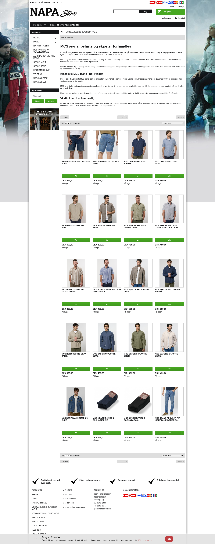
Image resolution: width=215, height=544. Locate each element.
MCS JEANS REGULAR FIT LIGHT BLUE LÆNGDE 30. (167, 419)
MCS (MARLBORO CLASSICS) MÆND (41, 51)
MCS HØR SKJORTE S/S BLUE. (166, 162)
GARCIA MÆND (40, 62)
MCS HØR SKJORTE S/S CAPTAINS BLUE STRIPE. (167, 226)
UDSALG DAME (39, 82)
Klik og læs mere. (145, 540)
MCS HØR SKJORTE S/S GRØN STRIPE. (135, 226)
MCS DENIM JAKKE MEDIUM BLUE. (75, 419)
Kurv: (167, 12)
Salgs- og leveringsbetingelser (64, 25)
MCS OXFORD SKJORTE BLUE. (104, 355)
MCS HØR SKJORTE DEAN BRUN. (136, 291)
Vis (63, 123)
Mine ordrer (67, 495)
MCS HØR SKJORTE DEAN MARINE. (167, 291)
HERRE (36, 38)
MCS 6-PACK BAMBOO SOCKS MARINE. (103, 419)
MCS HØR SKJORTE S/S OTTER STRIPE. (73, 291)
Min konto (67, 490)
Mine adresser (68, 503)
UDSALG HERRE (40, 78)
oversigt (180, 6)
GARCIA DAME (39, 66)
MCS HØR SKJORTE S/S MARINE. (135, 162)
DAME (36, 42)
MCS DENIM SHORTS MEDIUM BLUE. (76, 162)
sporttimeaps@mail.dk (106, 105)
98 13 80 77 (71, 105)
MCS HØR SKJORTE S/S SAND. (73, 226)
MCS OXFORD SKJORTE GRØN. (135, 355)
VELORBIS (37, 74)
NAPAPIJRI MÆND (41, 46)
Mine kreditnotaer (69, 499)
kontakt (171, 6)
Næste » (181, 117)
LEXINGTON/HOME (41, 70)
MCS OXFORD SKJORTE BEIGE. (166, 355)
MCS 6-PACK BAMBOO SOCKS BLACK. (134, 419)
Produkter (38, 25)
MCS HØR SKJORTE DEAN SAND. (74, 355)
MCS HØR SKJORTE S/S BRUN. (104, 226)
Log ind (180, 18)
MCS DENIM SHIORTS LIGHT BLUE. (106, 162)
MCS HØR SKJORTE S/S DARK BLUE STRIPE (107, 291)
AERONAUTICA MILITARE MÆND (44, 57)
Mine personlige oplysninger (74, 507)
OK (169, 539)
